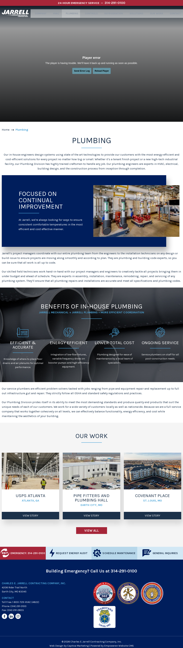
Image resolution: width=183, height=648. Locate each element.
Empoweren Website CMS (119, 645)
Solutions (135, 13)
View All (91, 531)
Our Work (155, 13)
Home (5, 129)
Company (39, 13)
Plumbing (71, 13)
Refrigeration (113, 13)
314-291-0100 (124, 571)
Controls (91, 13)
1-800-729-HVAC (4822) (25, 602)
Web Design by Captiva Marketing (69, 645)
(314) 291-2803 (15, 610)
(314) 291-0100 (18, 606)
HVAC (55, 13)
